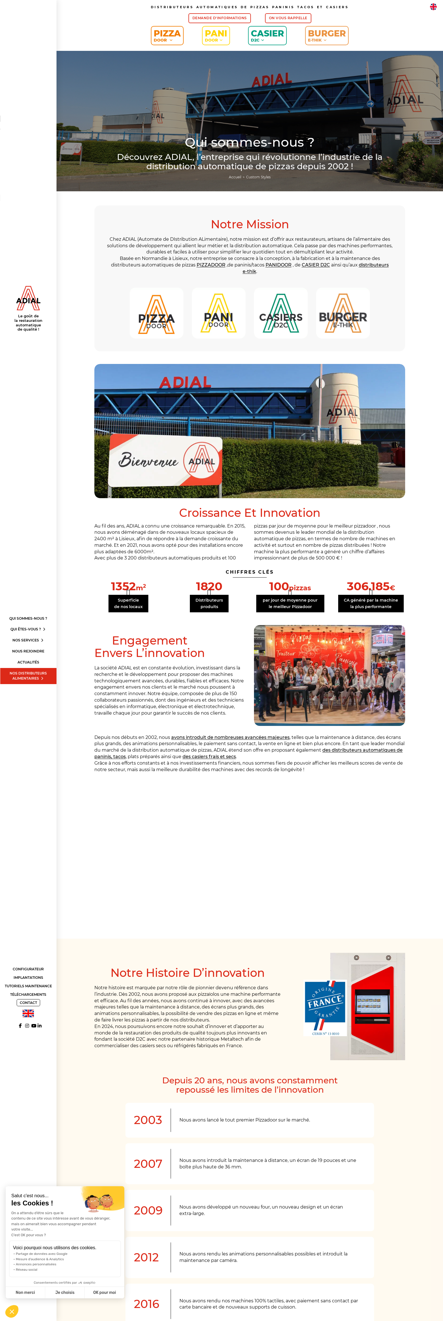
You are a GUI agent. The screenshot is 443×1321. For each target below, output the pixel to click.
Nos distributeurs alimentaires (28, 676)
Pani (216, 35)
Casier (267, 35)
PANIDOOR (279, 265)
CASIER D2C (316, 265)
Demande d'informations (219, 18)
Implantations (28, 977)
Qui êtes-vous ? (28, 629)
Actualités (28, 662)
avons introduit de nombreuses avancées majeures (230, 737)
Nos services (28, 640)
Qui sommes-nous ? (28, 618)
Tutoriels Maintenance (28, 986)
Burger (327, 35)
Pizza (167, 35)
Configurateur (28, 969)
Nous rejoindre (28, 651)
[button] (12, 1311)
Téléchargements (28, 994)
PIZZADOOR (211, 265)
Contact (28, 1003)
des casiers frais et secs (209, 756)
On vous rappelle (288, 18)
